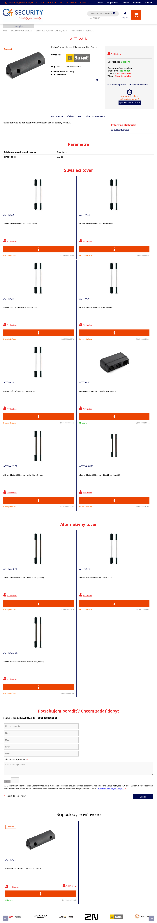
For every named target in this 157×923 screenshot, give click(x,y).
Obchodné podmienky (52, 886)
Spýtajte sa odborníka (129, 102)
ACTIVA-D (105, 304)
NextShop (66, 917)
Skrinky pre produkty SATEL (55, 872)
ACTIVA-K (10, 710)
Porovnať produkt (117, 84)
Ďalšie (148, 2)
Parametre (57, 116)
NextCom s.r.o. (108, 917)
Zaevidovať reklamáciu (53, 891)
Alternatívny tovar (95, 116)
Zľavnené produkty (51, 853)
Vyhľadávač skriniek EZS (53, 877)
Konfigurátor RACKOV (52, 881)
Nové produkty (48, 858)
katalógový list (121, 129)
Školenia (125, 2)
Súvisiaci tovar (74, 116)
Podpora (137, 2)
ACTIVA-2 (8, 216)
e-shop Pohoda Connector (86, 917)
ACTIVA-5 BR (107, 499)
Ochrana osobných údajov (54, 848)
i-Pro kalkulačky (49, 867)
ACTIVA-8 (57, 304)
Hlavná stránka (11, 848)
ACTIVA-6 (8, 304)
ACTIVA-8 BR (59, 392)
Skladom (96, 18)
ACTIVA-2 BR (10, 392)
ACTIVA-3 (57, 499)
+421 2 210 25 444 (48, 2)
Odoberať (142, 809)
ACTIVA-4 (57, 216)
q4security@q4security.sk (21, 2)
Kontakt (7, 858)
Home (100, 2)
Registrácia (112, 2)
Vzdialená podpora (51, 862)
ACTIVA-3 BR (10, 499)
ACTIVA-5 (105, 216)
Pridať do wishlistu (139, 84)
